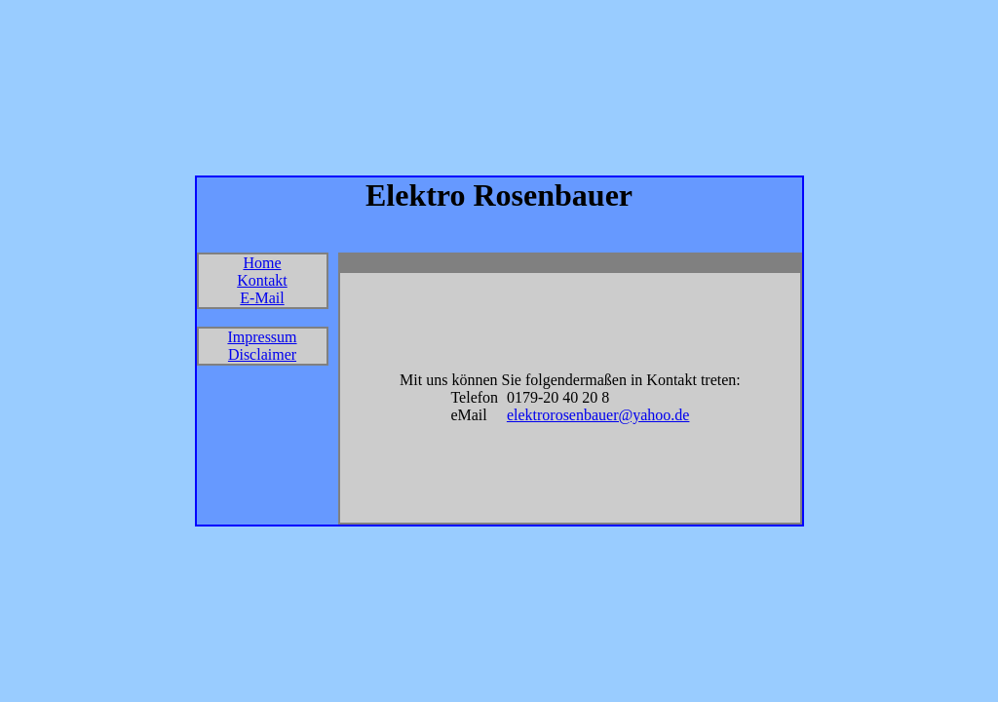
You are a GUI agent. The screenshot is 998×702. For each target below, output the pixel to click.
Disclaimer (262, 354)
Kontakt (262, 280)
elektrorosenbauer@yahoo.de (598, 415)
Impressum (261, 337)
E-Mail (262, 298)
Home (262, 262)
